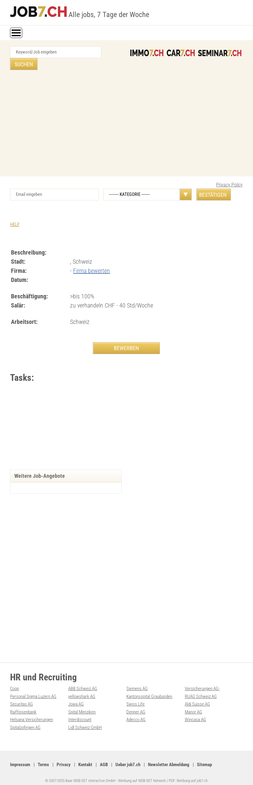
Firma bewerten (91, 258)
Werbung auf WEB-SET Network (142, 773)
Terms (43, 758)
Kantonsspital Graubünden (149, 690)
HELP (14, 212)
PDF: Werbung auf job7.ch (188, 773)
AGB (104, 758)
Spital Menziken (82, 705)
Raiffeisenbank (23, 705)
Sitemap (204, 758)
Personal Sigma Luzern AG (33, 690)
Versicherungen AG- (202, 683)
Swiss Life (135, 698)
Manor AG (193, 705)
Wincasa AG (195, 713)
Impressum (20, 758)
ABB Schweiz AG (82, 683)
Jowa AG (76, 698)
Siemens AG (137, 683)
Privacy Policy (229, 173)
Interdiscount (79, 713)
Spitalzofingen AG (25, 721)
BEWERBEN (126, 336)
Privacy (64, 758)
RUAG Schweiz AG (201, 690)
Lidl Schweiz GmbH (85, 721)
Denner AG (135, 705)
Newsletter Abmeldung (168, 758)
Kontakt (85, 758)
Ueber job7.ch (127, 758)
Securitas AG (21, 698)
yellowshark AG (81, 690)
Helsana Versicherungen (31, 713)
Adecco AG (136, 713)
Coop (14, 683)
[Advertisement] (126, 112)
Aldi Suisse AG (197, 698)
